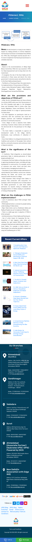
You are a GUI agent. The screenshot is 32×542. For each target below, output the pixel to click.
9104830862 (14, 485)
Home (4, 18)
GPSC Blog (13, 507)
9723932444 (25, 391)
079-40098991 (19, 372)
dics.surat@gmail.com (17, 436)
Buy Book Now (30, 269)
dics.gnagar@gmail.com (18, 393)
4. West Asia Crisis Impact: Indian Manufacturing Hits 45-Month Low (21, 264)
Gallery (20, 507)
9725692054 (23, 415)
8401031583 (14, 434)
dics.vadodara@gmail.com (18, 417)
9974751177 (14, 461)
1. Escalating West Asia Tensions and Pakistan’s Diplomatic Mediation (20, 246)
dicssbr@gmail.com (16, 463)
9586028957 (24, 370)
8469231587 (16, 370)
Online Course (19, 509)
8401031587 (22, 434)
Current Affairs (13, 18)
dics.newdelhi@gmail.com (18, 487)
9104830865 (23, 485)
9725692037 (14, 415)
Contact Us (5, 511)
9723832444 (16, 391)
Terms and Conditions (15, 529)
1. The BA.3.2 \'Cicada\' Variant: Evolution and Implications (20, 281)
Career (11, 509)
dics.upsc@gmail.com (18, 374)
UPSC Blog (4, 507)
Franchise (4, 509)
